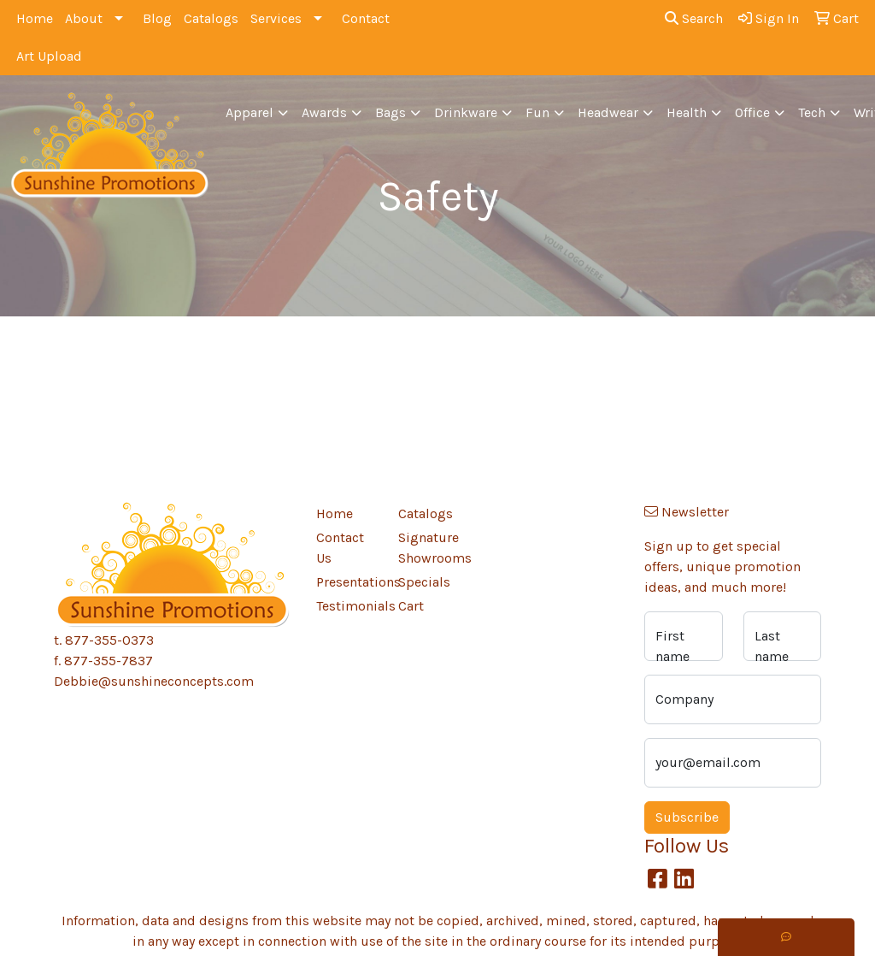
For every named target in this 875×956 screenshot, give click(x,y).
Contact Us (340, 547)
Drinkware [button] (465, 112)
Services (276, 18)
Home (34, 18)
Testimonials (347, 606)
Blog (157, 18)
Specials (424, 582)
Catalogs (211, 18)
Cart (411, 606)
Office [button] (752, 112)
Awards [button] (324, 112)
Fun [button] (537, 112)
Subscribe (687, 817)
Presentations (347, 582)
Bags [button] (390, 112)
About (84, 18)
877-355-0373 (109, 640)
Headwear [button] (608, 112)
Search (694, 18)
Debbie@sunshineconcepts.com (154, 681)
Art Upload (49, 56)
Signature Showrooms (429, 547)
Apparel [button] (249, 112)
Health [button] (687, 112)
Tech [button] (811, 112)
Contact (366, 18)
